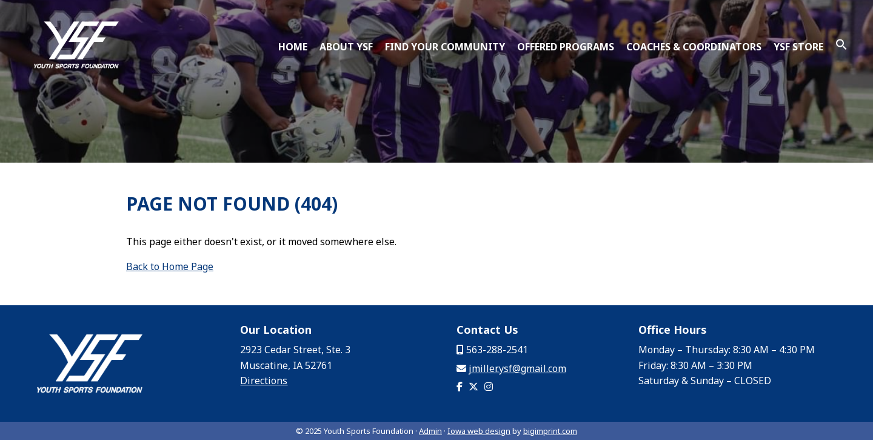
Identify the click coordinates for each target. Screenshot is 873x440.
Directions (263, 380)
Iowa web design (478, 430)
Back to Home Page (169, 266)
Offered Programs (565, 46)
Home (292, 46)
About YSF (346, 46)
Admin (430, 430)
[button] (841, 46)
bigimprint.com (550, 430)
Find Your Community (445, 46)
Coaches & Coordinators (693, 46)
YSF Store (798, 46)
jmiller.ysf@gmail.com (517, 368)
